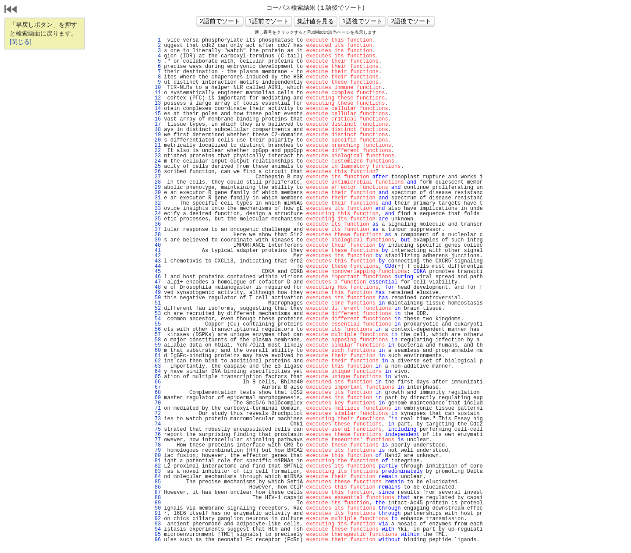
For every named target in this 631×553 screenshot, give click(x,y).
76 (156, 435)
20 (156, 140)
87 (156, 492)
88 (156, 498)
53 (156, 314)
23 (156, 156)
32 (156, 203)
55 (156, 324)
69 (156, 398)
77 (156, 440)
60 (156, 350)
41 (156, 251)
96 (156, 540)
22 (156, 151)
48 (156, 287)
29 (156, 187)
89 (156, 503)
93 (156, 524)
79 (156, 450)
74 (156, 424)
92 (156, 519)
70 (156, 403)
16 (156, 119)
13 (156, 103)
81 (156, 461)
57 (156, 335)
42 (156, 256)
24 (156, 161)
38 (156, 235)
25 (156, 166)
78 (156, 445)
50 (156, 298)
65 (156, 377)
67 (156, 387)
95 (156, 535)
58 (156, 340)
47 (156, 282)
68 (156, 393)
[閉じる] (21, 41)
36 (156, 224)
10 (156, 88)
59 (156, 345)
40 (156, 245)
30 (156, 193)
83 (156, 471)
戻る (11, 10)
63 (156, 366)
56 (156, 329)
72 (156, 414)
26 (156, 172)
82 (156, 466)
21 (156, 145)
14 (156, 109)
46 (156, 277)
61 (156, 356)
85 (156, 482)
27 (156, 177)
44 (156, 266)
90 (156, 508)
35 (156, 219)
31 (156, 198)
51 (156, 303)
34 (156, 214)
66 (156, 382)
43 (156, 261)
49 (156, 293)
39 (156, 240)
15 (156, 114)
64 (156, 372)
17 (156, 124)
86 (156, 487)
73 (156, 419)
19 (156, 135)
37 (156, 230)
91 (156, 513)
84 (156, 477)
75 (156, 429)
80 (156, 456)
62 (156, 361)
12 (156, 98)
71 (156, 408)
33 (156, 209)
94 (156, 529)
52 (156, 308)
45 (156, 272)
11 (156, 93)
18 (156, 130)
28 (156, 182)
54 (156, 319)
